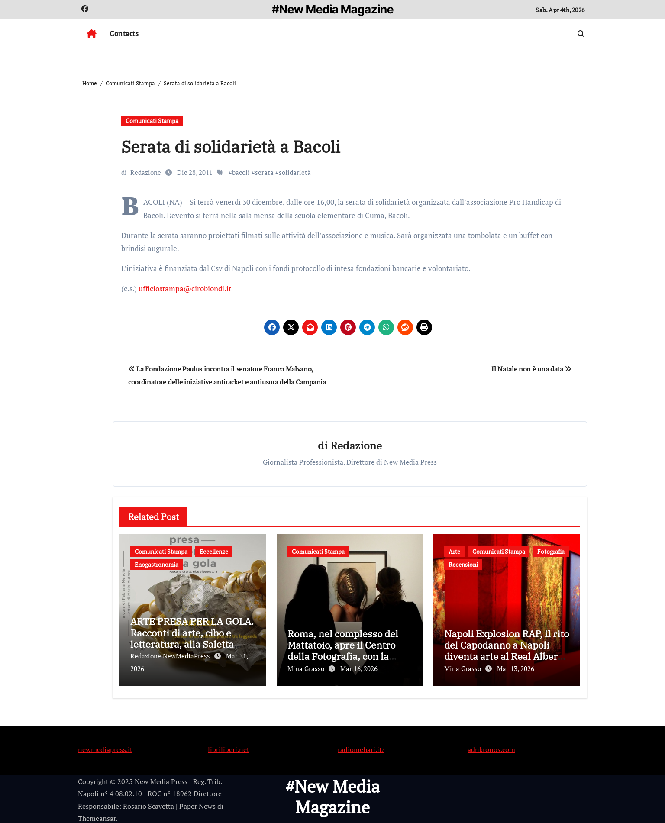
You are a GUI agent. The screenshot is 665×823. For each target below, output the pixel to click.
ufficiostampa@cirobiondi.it (185, 289)
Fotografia (551, 551)
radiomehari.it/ (361, 747)
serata (264, 172)
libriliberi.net (228, 747)
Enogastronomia (156, 564)
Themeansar (97, 816)
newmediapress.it (105, 747)
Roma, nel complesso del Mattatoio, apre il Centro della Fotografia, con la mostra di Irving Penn (342, 650)
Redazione (145, 172)
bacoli (241, 172)
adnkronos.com (491, 747)
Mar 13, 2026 (515, 669)
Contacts (124, 33)
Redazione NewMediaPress (171, 656)
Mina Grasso (306, 669)
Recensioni (463, 564)
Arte (454, 551)
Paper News (197, 804)
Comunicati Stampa (152, 120)
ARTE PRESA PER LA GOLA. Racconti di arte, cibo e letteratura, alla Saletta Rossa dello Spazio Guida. (192, 638)
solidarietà (295, 172)
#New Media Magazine (333, 9)
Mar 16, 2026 (359, 669)
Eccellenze (214, 551)
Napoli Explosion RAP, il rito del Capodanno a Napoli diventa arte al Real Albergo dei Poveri (506, 650)
